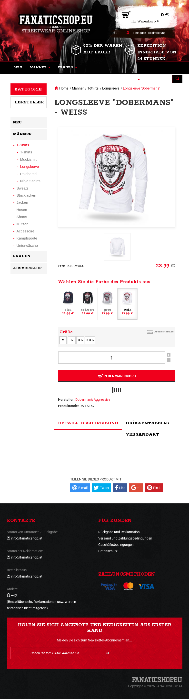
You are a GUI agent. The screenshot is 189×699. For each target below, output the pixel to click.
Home (63, 88)
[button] (40, 67)
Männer (78, 88)
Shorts (22, 217)
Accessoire (25, 231)
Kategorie (28, 89)
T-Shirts (93, 88)
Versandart (142, 434)
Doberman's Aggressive (92, 399)
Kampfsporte (27, 238)
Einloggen (139, 33)
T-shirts (26, 152)
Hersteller (29, 102)
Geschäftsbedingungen (116, 545)
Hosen (22, 210)
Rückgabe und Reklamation (119, 532)
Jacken (22, 202)
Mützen (23, 224)
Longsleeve (110, 88)
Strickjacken (26, 195)
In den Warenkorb (116, 376)
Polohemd (28, 174)
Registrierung (157, 33)
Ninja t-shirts (30, 181)
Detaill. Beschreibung (88, 423)
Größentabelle (164, 331)
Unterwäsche (27, 245)
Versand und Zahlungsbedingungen (125, 538)
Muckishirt (28, 159)
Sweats (23, 188)
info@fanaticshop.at (26, 538)
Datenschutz (108, 551)
